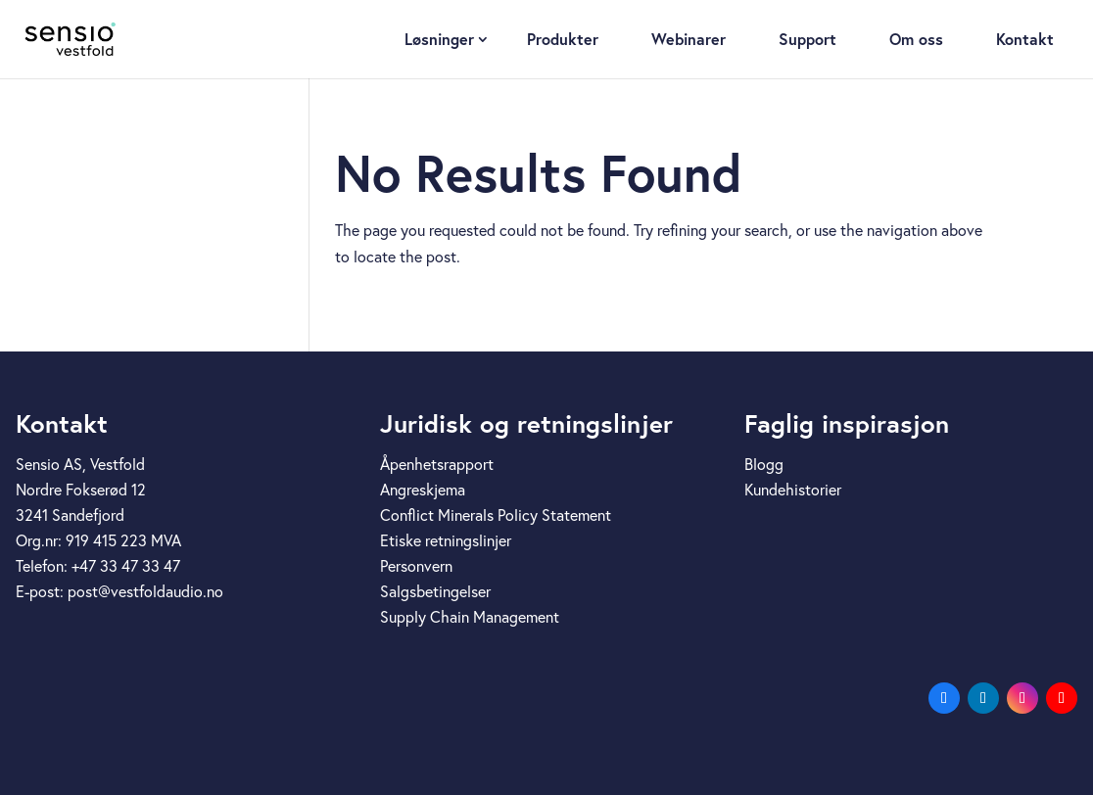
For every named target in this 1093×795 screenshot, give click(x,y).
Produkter (562, 38)
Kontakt (1025, 38)
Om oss (916, 38)
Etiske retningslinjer (445, 540)
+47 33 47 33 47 (125, 566)
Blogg (764, 464)
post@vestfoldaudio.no (145, 591)
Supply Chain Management (469, 617)
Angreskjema (422, 489)
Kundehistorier (792, 489)
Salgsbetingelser (435, 591)
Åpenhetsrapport (437, 464)
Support (807, 38)
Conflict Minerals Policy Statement (495, 515)
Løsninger (439, 38)
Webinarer (688, 38)
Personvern (416, 566)
